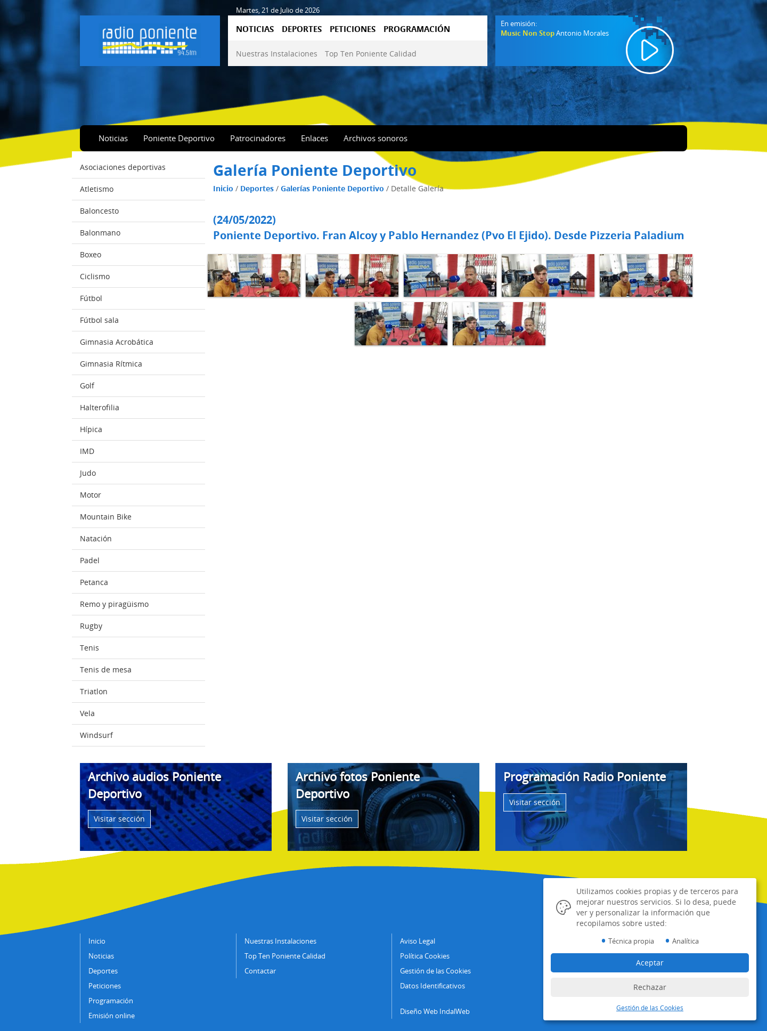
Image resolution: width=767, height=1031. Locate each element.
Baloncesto (99, 211)
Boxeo (90, 254)
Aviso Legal (417, 941)
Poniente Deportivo (179, 138)
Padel (90, 560)
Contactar (260, 971)
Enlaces (314, 138)
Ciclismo (95, 276)
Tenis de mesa (106, 669)
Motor (90, 495)
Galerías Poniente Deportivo (332, 188)
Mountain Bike (106, 517)
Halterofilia (99, 407)
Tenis (89, 648)
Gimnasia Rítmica (111, 364)
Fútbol (91, 298)
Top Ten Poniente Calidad (371, 53)
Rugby (91, 626)
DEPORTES (302, 28)
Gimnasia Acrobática (116, 342)
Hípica (91, 429)
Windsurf (96, 735)
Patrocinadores (257, 138)
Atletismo (96, 189)
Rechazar (649, 987)
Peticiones (104, 986)
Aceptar (650, 962)
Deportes (257, 188)
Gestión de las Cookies (435, 971)
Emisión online (111, 1015)
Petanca (94, 582)
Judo (88, 473)
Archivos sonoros (375, 138)
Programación (110, 1000)
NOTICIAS (255, 28)
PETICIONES (353, 28)
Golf (87, 385)
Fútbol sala (99, 320)
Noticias (113, 138)
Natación (96, 538)
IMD (87, 451)
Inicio (223, 188)
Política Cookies (425, 956)
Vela (87, 713)
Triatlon (94, 691)
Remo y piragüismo (114, 604)
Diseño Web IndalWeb (435, 1011)
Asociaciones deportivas (123, 167)
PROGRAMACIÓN (417, 28)
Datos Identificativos (432, 986)
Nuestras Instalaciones (276, 53)
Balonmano (100, 233)
